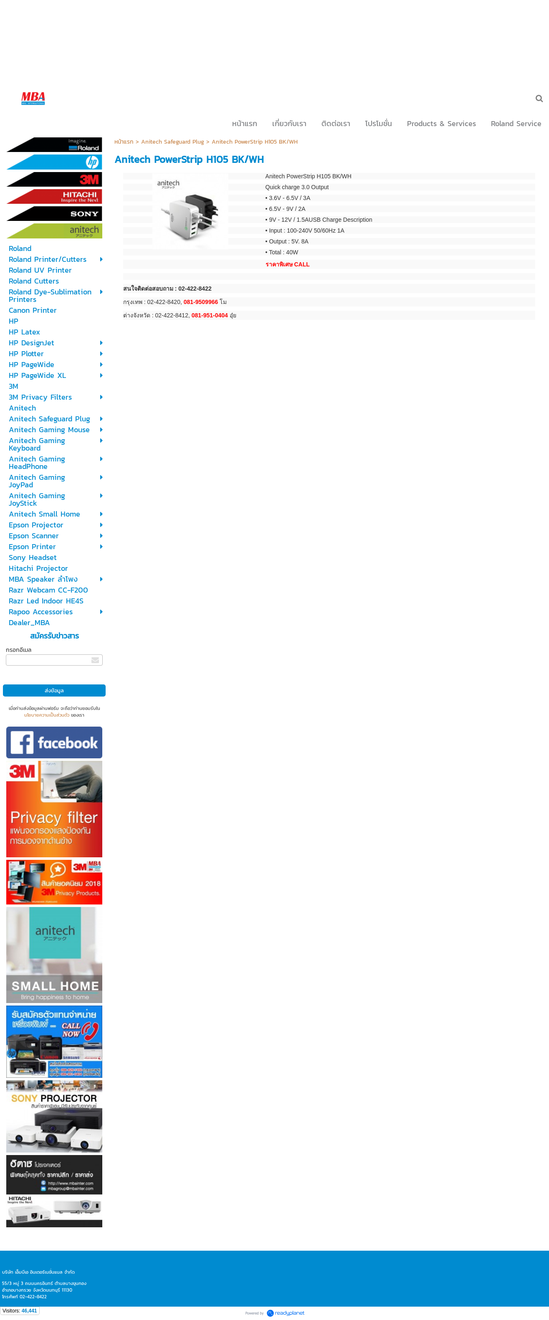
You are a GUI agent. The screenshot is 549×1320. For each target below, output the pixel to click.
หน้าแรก (124, 141)
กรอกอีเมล (18, 650)
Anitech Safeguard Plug (172, 141)
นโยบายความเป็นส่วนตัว (46, 715)
